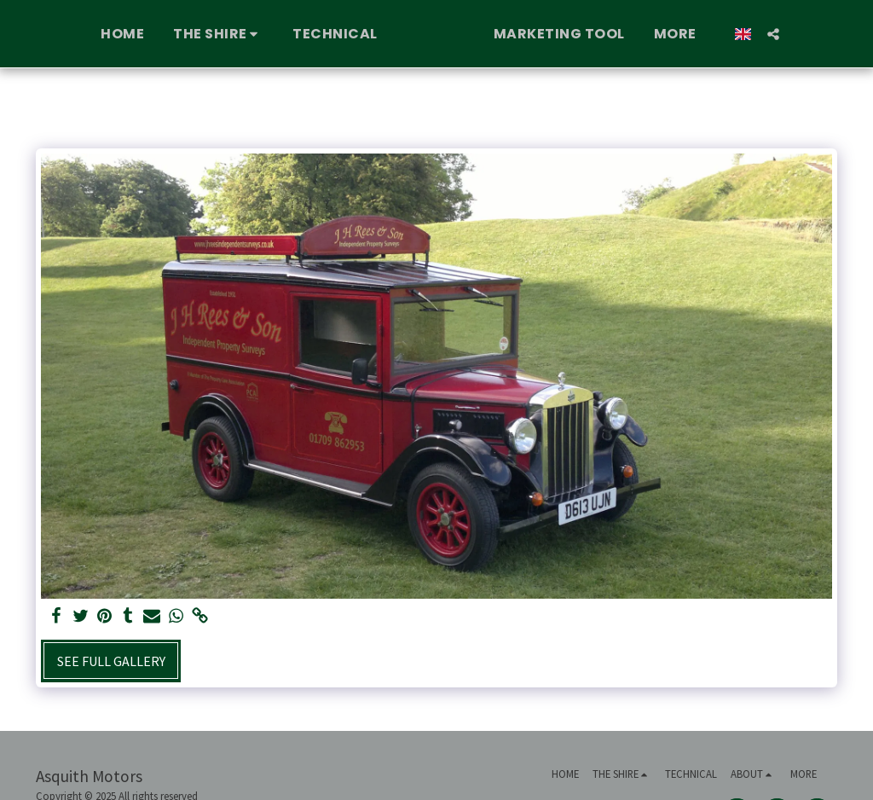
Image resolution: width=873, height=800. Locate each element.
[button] (187, 34)
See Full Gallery (111, 661)
